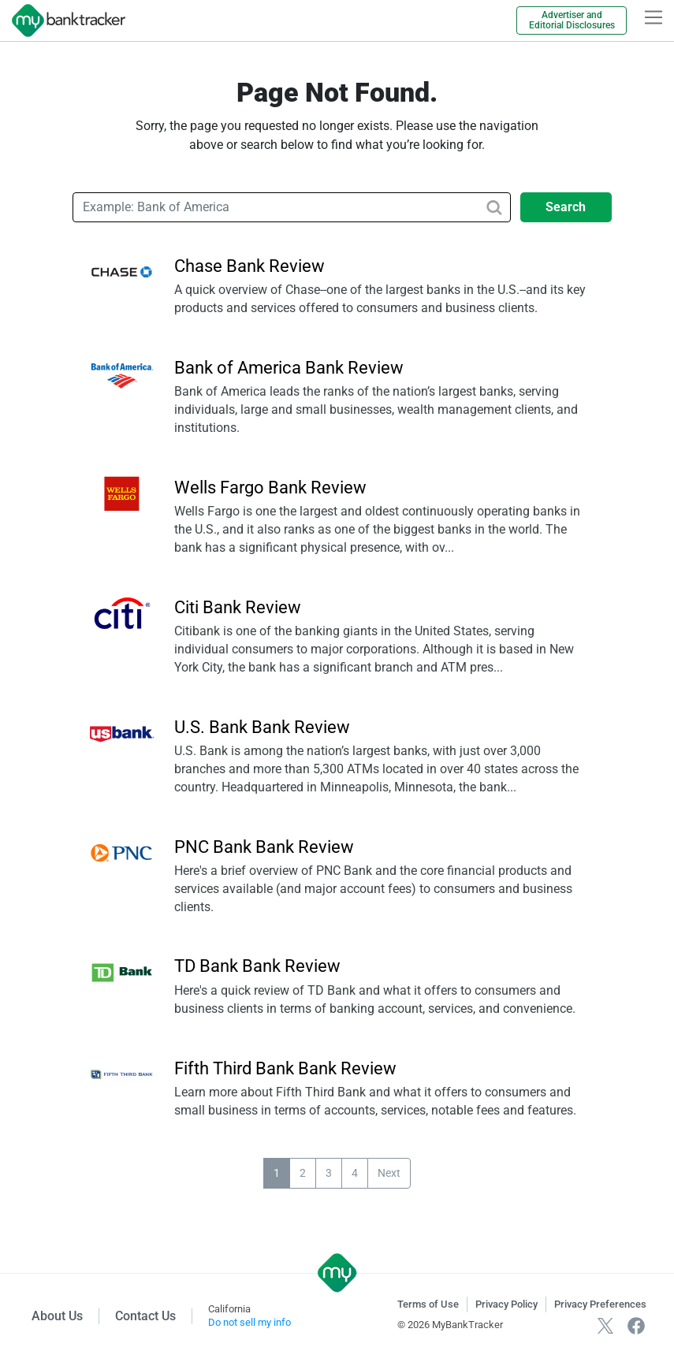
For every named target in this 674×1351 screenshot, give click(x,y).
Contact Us (145, 1315)
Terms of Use (428, 1304)
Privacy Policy (506, 1304)
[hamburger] (653, 17)
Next (389, 1173)
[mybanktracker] (62, 20)
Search (566, 206)
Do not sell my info (249, 1322)
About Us (57, 1315)
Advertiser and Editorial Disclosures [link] (572, 20)
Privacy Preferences (600, 1304)
